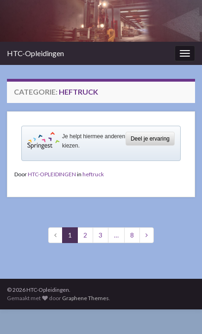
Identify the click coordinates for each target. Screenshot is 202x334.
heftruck (93, 174)
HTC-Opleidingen (35, 53)
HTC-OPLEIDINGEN (52, 174)
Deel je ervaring (150, 138)
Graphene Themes (85, 298)
